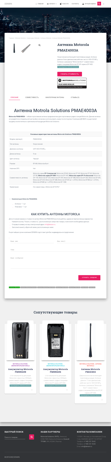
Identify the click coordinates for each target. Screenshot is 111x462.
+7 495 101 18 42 (89, 441)
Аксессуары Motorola (33, 38)
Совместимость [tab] (32, 98)
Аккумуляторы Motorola (20, 370)
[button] (40, 45)
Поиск (31, 436)
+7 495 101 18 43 (89, 444)
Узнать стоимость (70, 74)
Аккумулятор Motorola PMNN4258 (20, 374)
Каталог (51, 4)
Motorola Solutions (20, 38)
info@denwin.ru (86, 446)
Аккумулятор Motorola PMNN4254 (55, 374)
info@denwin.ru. (50, 225)
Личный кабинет (89, 4)
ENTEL (57, 436)
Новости (64, 4)
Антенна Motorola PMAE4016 (90, 374)
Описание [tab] (14, 98)
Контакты (75, 4)
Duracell (66, 439)
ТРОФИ (43, 441)
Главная (39, 4)
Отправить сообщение (89, 278)
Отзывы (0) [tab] (75, 98)
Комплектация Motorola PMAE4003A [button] (23, 199)
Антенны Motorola (46, 38)
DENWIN (17, 457)
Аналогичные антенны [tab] (55, 98)
